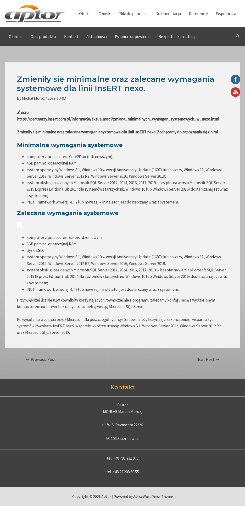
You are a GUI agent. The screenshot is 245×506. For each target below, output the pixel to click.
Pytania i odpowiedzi (132, 36)
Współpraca (226, 13)
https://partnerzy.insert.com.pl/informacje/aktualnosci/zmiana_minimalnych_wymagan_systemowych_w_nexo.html (118, 119)
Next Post (208, 359)
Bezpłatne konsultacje (178, 36)
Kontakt (71, 36)
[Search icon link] (238, 36)
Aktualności (96, 36)
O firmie (15, 36)
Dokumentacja (168, 13)
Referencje (198, 13)
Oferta (84, 13)
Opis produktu (43, 36)
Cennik (104, 13)
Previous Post (40, 359)
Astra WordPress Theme (153, 496)
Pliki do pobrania (132, 13)
